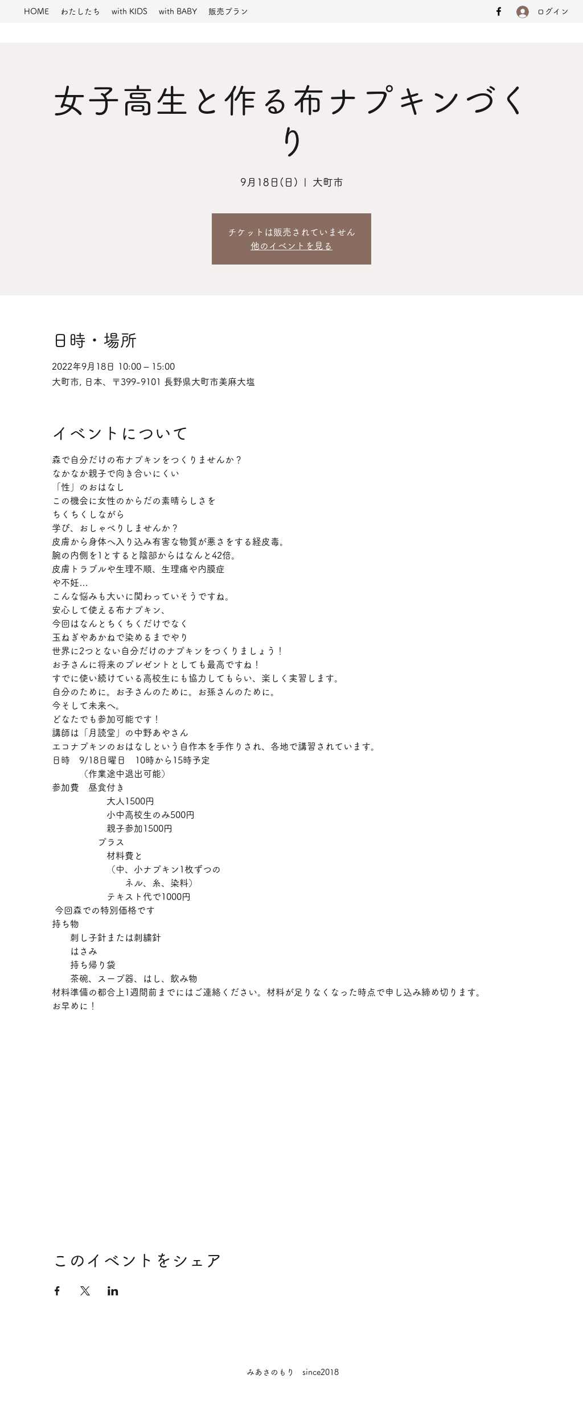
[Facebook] (498, 11)
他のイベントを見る (291, 245)
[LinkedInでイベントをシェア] (113, 1290)
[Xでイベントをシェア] (85, 1290)
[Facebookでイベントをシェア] (57, 1290)
